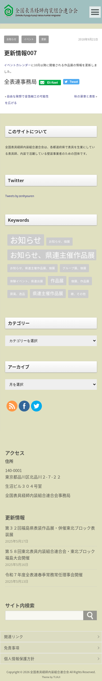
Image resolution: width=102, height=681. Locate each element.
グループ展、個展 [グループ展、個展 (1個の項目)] (74, 268)
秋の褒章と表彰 (84, 96)
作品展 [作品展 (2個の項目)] (57, 280)
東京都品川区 (17, 477)
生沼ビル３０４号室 (23, 486)
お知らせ (11, 39)
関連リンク (13, 636)
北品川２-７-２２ (45, 477)
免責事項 (11, 647)
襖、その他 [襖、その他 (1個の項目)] (78, 294)
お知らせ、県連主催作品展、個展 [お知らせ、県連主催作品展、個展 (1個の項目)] (32, 268)
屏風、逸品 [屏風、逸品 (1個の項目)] (17, 294)
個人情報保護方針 (19, 658)
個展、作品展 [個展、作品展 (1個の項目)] (80, 281)
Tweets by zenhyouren (19, 196)
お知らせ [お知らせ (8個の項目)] (25, 240)
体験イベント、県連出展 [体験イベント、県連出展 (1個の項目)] (26, 281)
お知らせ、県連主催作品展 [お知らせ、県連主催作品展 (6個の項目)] (52, 254)
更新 (43, 39)
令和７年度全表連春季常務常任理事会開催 (44, 575)
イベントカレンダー (17, 65)
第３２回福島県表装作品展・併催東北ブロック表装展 (50, 531)
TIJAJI (56, 677)
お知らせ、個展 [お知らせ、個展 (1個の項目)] (59, 241)
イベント (29, 39)
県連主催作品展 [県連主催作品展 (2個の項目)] (48, 293)
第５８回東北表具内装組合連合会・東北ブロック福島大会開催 (50, 554)
